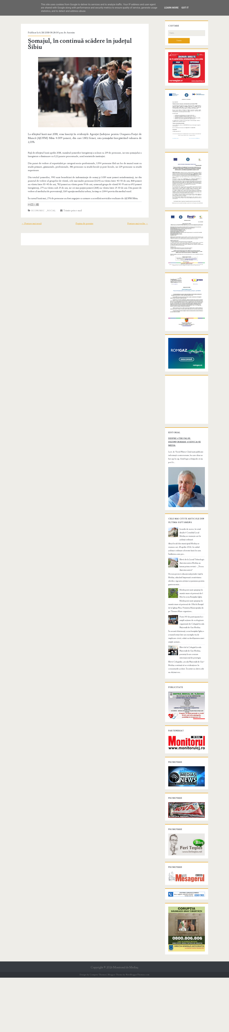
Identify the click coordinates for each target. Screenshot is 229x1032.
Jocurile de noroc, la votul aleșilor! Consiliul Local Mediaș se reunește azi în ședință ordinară (190, 585)
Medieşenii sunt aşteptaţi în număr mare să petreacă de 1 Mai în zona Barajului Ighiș (190, 635)
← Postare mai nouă (28, 209)
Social (48, 197)
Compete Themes (98, 1029)
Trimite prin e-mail (67, 196)
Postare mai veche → (141, 209)
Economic (34, 197)
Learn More (171, 7)
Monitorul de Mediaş (125, 1022)
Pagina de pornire (84, 209)
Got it (185, 7)
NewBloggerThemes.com (137, 1029)
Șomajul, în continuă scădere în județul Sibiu (84, 41)
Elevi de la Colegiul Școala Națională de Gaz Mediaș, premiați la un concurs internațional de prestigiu (192, 689)
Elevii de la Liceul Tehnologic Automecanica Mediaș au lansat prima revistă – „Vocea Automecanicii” (192, 609)
